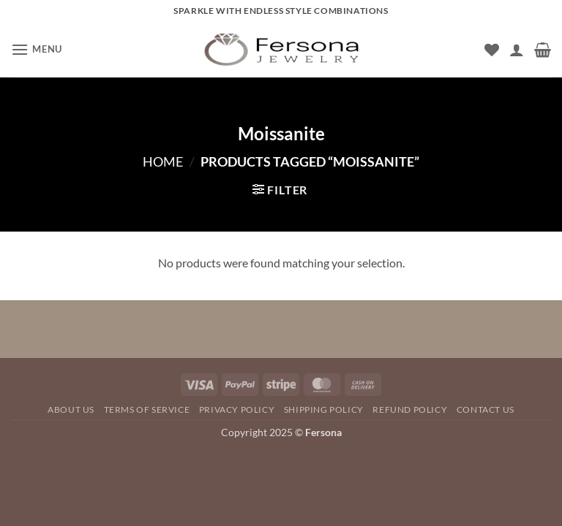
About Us (71, 409)
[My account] (516, 50)
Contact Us (485, 409)
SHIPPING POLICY (324, 409)
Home (163, 161)
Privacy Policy (237, 409)
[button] (36, 49)
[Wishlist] (491, 50)
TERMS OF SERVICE (147, 409)
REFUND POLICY (409, 409)
